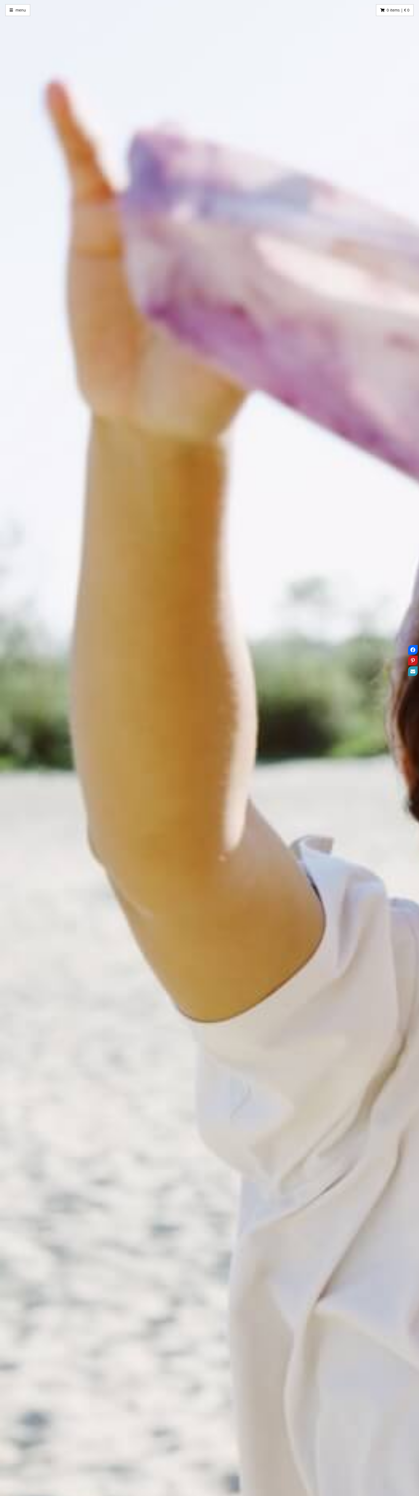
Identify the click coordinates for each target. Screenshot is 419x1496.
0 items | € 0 (398, 10)
